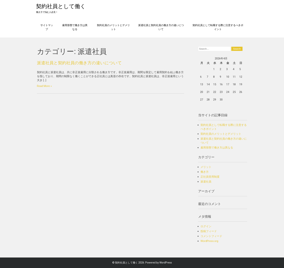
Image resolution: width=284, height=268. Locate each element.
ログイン (206, 226)
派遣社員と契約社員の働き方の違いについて (161, 27)
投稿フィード (209, 231)
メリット (206, 167)
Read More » (44, 86)
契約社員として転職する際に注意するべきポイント (218, 27)
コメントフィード (211, 236)
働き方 (205, 171)
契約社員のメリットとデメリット (113, 27)
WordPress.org (209, 241)
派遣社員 (206, 181)
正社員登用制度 (210, 176)
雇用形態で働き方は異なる (74, 27)
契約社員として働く (61, 6)
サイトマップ (46, 27)
